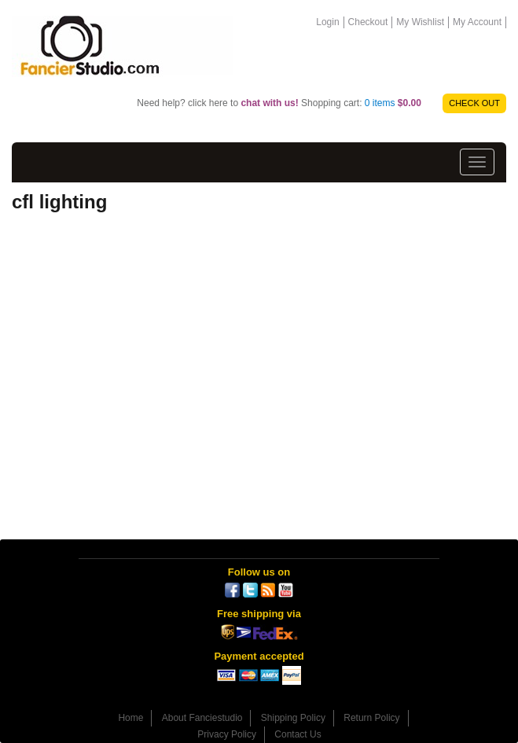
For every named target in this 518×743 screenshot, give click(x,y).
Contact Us (297, 734)
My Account (477, 22)
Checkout (368, 22)
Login (327, 22)
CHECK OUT (474, 103)
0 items (393, 103)
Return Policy (371, 717)
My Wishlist (420, 22)
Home (130, 717)
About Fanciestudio (202, 717)
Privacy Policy (226, 734)
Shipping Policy (293, 717)
